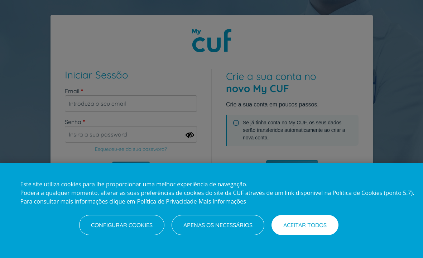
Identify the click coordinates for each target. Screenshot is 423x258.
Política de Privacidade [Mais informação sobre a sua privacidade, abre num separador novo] (167, 201)
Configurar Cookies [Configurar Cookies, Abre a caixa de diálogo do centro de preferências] (122, 225)
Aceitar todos (305, 225)
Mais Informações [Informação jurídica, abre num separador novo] (222, 201)
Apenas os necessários (218, 225)
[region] (211, 210)
